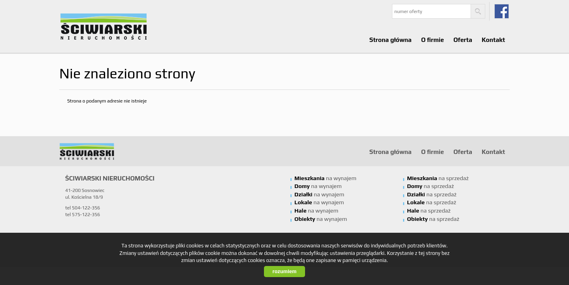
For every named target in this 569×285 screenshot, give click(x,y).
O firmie (432, 39)
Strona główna (390, 39)
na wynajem (325, 178)
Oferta (462, 39)
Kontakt (493, 39)
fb (501, 11)
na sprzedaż (438, 178)
